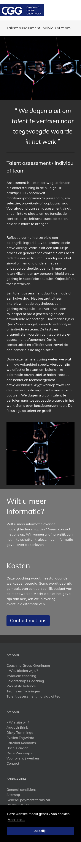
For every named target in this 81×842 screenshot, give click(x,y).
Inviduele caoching (21, 676)
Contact (12, 763)
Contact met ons (28, 620)
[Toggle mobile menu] (74, 6)
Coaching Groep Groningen (28, 665)
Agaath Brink (17, 727)
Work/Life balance (21, 686)
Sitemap (13, 794)
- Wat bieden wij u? (22, 670)
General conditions (21, 789)
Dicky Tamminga (19, 732)
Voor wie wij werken (22, 758)
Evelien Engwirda (20, 737)
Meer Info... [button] (16, 820)
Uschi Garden (17, 748)
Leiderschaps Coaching (25, 681)
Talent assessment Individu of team (35, 696)
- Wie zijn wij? (17, 722)
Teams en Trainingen (23, 691)
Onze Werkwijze (19, 753)
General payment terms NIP (28, 800)
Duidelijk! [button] (40, 831)
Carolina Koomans (21, 743)
